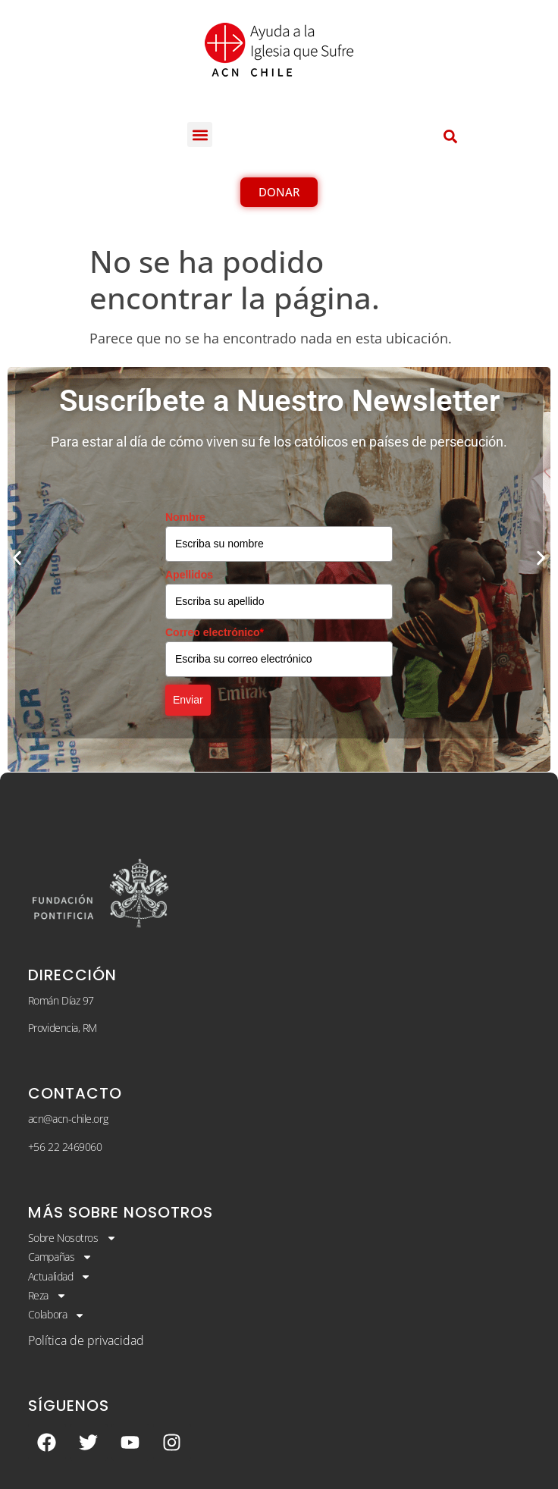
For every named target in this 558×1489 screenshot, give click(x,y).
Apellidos (189, 574)
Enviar (188, 700)
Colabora (56, 1314)
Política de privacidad (86, 1340)
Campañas (60, 1257)
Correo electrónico (214, 632)
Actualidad (60, 1276)
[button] (199, 134)
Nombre (185, 517)
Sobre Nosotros (72, 1238)
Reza (47, 1295)
